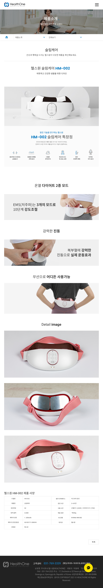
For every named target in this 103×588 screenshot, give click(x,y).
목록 (93, 542)
